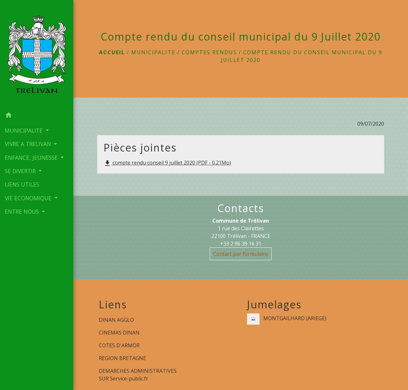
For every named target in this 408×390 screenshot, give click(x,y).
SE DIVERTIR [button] (21, 171)
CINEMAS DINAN (119, 332)
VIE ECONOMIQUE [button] (29, 198)
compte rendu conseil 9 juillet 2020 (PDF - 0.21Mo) (167, 163)
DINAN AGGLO (116, 319)
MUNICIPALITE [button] (24, 130)
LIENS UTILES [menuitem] (22, 184)
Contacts (240, 208)
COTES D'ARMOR (119, 345)
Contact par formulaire (240, 253)
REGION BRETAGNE (122, 358)
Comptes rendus (209, 52)
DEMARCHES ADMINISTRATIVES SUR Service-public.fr (138, 374)
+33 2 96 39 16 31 (240, 243)
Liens (113, 304)
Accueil (112, 52)
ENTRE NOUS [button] (22, 211)
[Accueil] (37, 54)
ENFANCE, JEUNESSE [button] (32, 157)
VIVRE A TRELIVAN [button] (29, 144)
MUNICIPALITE (153, 52)
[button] (37, 116)
